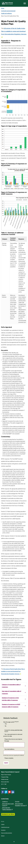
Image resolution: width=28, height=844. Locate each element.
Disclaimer (3, 830)
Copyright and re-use (5, 827)
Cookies (2, 824)
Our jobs (17, 801)
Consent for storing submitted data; (13, 730)
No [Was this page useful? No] (4, 726)
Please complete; (8, 758)
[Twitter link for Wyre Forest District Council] (6, 792)
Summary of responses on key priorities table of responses (10, 699)
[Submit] (6, 762)
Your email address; (9, 749)
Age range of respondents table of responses (11, 692)
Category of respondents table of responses (11, 686)
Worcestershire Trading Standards (7, 808)
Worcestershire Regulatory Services (21, 804)
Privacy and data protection (6, 832)
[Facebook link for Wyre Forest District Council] (2, 792)
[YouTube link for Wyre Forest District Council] (9, 792)
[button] (14, 841)
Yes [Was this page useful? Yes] (5, 724)
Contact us (5, 801)
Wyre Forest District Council (7, 3)
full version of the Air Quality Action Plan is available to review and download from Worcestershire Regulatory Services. (13, 671)
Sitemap (2, 835)
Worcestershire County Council (8, 804)
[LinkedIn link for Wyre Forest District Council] (12, 792)
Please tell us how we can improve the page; (13, 740)
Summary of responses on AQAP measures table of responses (11, 706)
